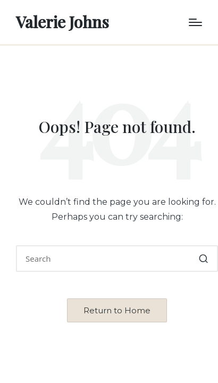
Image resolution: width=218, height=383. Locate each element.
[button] (203, 258)
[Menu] (195, 22)
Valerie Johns (62, 22)
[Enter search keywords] (117, 258)
